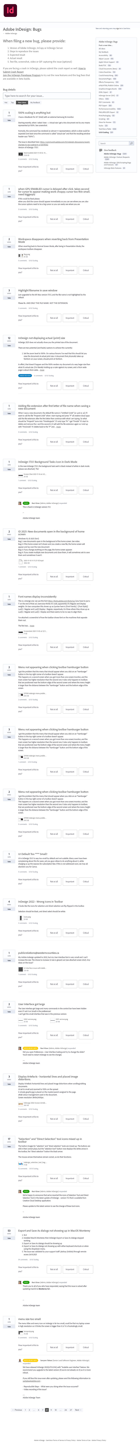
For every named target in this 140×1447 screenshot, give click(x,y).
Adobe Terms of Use (83, 1440)
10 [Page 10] (56, 1410)
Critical (88, 170)
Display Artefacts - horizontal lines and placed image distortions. (48, 1078)
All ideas (102, 48)
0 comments (22, 159)
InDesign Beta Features (113, 168)
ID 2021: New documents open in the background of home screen (51, 533)
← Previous (17, 1410)
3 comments (22, 1025)
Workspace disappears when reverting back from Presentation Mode (53, 240)
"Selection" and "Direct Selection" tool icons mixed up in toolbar (50, 1140)
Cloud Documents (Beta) (108, 69)
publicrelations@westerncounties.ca (38, 953)
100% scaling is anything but (34, 112)
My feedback (35, 102)
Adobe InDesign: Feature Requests (117, 157)
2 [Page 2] (29, 1410)
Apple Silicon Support (107, 62)
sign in (118, 28)
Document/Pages (105, 79)
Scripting (102, 119)
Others (101, 99)
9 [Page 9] (51, 1410)
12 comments (22, 1169)
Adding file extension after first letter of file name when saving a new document (54, 407)
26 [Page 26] (66, 1410)
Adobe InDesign (39, 1440)
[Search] (131, 143)
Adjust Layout (104, 59)
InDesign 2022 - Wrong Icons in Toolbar (40, 901)
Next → (78, 1410)
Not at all (55, 170)
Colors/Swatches (105, 72)
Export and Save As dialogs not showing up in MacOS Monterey (54, 1230)
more (42, 370)
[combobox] (114, 143)
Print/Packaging (105, 115)
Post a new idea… (106, 45)
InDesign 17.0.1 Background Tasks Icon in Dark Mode (47, 462)
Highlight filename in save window (37, 290)
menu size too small (29, 1319)
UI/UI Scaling (33, 159)
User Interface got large (31, 1004)
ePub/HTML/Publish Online (109, 85)
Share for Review (105, 122)
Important (71, 170)
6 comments (38, 376)
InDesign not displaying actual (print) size (41, 338)
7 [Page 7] (42, 1410)
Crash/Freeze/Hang (106, 75)
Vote (9, 120)
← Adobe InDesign (10, 33)
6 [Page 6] (38, 1410)
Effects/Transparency (106, 82)
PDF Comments (105, 102)
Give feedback (110, 150)
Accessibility (103, 55)
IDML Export (103, 92)
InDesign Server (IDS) (107, 95)
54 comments (23, 1260)
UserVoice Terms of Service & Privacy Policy (61, 1440)
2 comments (22, 308)
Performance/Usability (107, 109)
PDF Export (103, 105)
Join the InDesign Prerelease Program (22, 75)
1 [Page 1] (25, 1410)
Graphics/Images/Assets (108, 89)
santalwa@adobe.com (31, 1381)
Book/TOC (102, 65)
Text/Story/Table (105, 129)
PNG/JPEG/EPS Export (107, 112)
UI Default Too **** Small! (32, 854)
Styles (101, 125)
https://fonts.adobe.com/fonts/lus (61, 601)
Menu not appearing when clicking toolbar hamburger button (53, 667)
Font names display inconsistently (37, 596)
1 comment (22, 480)
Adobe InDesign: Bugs (113, 154)
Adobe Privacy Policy (99, 1440)
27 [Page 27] (71, 1410)
